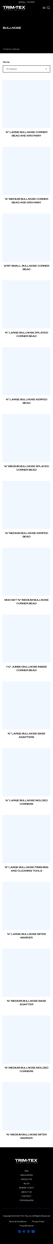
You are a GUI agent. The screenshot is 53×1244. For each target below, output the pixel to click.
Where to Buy (26, 1188)
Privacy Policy (38, 1222)
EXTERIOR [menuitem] (31, 2)
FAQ (26, 1171)
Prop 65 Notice (26, 1226)
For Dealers (26, 1200)
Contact (26, 1196)
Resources (26, 1175)
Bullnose (16, 49)
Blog (26, 1184)
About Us (26, 1192)
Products (7, 49)
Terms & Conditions (17, 1222)
